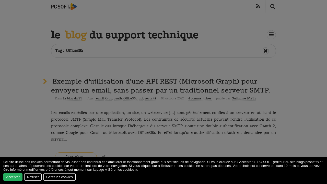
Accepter (13, 177)
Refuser (33, 177)
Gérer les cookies (59, 177)
